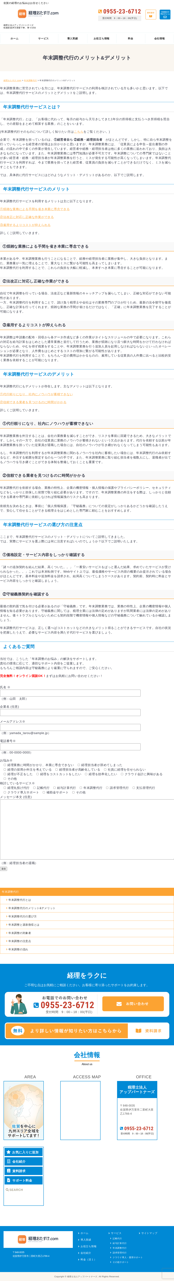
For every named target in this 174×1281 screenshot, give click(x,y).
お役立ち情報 (89, 1246)
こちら (78, 131)
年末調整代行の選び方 (22, 916)
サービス (116, 1233)
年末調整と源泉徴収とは (24, 924)
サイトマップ (149, 1233)
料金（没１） (89, 1259)
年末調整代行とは (19, 899)
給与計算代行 (120, 1243)
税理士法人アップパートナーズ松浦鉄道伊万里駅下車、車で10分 (20, 26)
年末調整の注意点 (19, 941)
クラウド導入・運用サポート (128, 1257)
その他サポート (121, 1262)
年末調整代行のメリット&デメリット (32, 908)
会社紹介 (86, 1252)
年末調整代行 (10, 891)
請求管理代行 (120, 1252)
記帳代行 (117, 1238)
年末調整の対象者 (19, 933)
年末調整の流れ (18, 949)
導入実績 (86, 1239)
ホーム (85, 1233)
